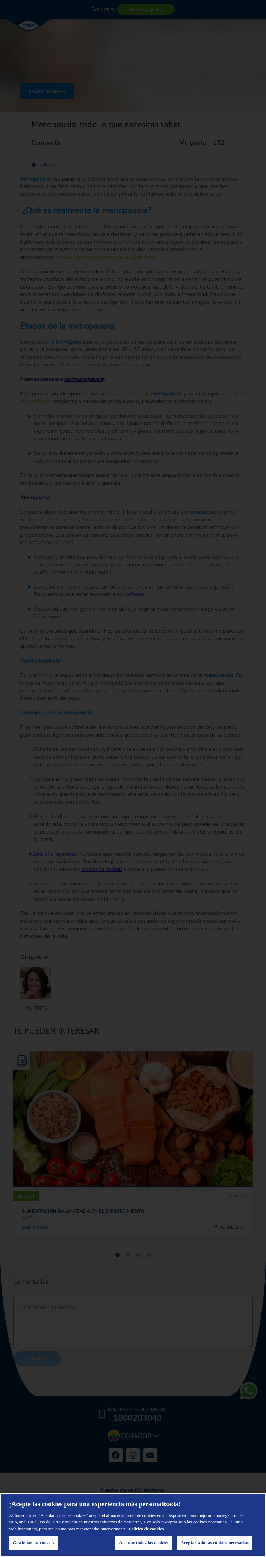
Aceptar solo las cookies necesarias (215, 1542)
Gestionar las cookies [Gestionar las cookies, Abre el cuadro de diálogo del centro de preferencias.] (33, 1542)
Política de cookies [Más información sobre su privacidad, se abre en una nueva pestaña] (146, 1528)
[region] (133, 1525)
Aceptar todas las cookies (144, 1542)
